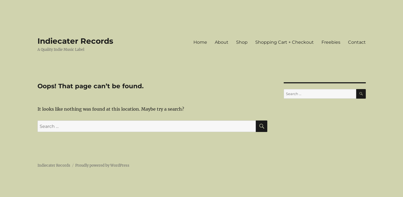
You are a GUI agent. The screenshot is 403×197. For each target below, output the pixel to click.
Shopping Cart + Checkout (284, 42)
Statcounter (13, 193)
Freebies (330, 42)
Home (200, 42)
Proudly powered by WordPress (102, 165)
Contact (357, 42)
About (221, 42)
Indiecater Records (75, 41)
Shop (242, 42)
